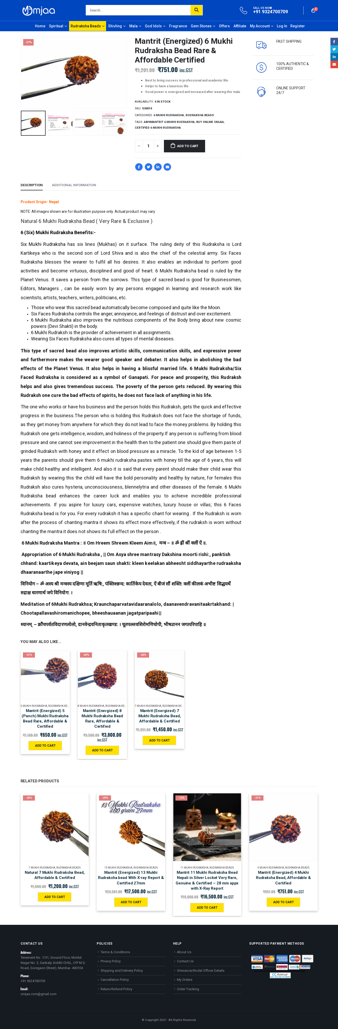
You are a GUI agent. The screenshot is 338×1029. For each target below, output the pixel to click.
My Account (260, 26)
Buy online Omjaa (210, 122)
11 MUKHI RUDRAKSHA (194, 867)
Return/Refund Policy (116, 989)
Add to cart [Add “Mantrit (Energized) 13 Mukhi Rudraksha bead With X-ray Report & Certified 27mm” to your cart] (131, 902)
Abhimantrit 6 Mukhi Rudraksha (169, 122)
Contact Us (185, 961)
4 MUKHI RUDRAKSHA (270, 867)
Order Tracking (188, 989)
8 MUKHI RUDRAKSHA (91, 705)
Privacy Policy (111, 961)
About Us (184, 952)
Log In (282, 26)
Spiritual (56, 26)
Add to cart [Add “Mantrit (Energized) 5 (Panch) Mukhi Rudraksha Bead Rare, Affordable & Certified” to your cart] (45, 745)
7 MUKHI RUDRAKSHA (148, 705)
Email (167, 167)
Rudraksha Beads (86, 26)
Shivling (115, 26)
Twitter (148, 167)
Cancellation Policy (115, 980)
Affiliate (239, 26)
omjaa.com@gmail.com (39, 994)
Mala (133, 26)
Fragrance (178, 26)
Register (297, 26)
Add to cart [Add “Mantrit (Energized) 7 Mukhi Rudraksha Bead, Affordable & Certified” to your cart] (159, 740)
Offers (224, 26)
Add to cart (187, 146)
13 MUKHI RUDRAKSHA (118, 867)
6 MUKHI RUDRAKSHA (168, 115)
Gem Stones (201, 26)
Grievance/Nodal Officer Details (200, 970)
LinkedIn (158, 167)
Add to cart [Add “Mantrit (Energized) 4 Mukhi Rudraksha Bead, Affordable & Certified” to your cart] (283, 902)
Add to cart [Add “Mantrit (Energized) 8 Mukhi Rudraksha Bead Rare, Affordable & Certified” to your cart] (102, 750)
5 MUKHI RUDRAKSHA (34, 705)
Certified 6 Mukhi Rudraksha (158, 127)
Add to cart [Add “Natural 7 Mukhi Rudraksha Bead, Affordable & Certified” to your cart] (54, 897)
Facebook (139, 167)
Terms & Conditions (115, 952)
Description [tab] (32, 185)
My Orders (184, 980)
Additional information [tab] (74, 185)
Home (40, 26)
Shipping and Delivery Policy (122, 970)
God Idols (153, 26)
